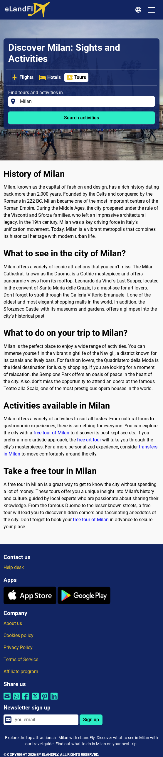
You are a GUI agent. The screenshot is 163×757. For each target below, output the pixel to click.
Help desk (14, 567)
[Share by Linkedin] (54, 700)
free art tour (89, 440)
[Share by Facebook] (25, 700)
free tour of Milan (51, 433)
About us (13, 623)
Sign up (91, 719)
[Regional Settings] (139, 10)
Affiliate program (21, 671)
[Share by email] (7, 700)
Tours (76, 77)
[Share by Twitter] (35, 700)
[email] (44, 719)
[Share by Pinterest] (44, 700)
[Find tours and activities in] (85, 101)
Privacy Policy (18, 647)
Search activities (81, 118)
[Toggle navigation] (151, 10)
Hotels (50, 77)
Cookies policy (18, 635)
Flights (22, 77)
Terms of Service (21, 659)
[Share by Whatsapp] (16, 700)
